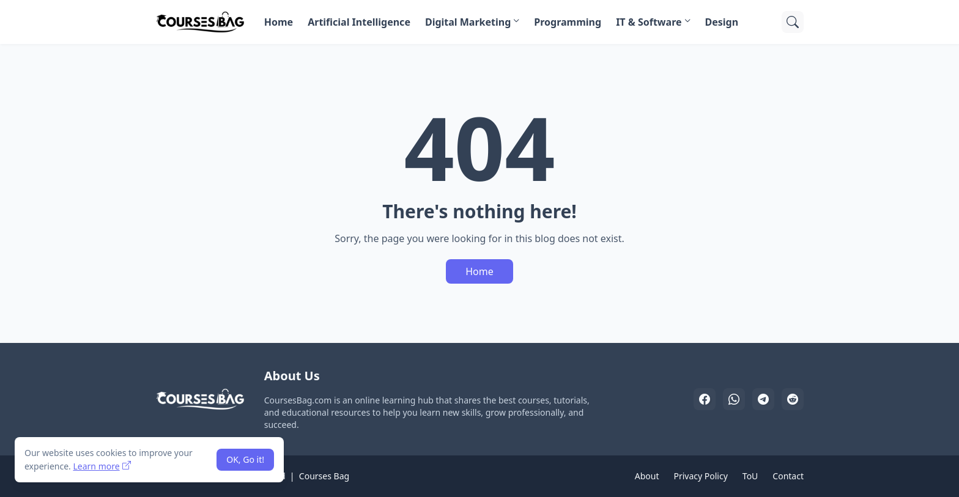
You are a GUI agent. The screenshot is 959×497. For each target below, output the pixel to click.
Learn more (96, 466)
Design (722, 22)
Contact (788, 476)
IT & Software (648, 22)
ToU (750, 476)
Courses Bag (324, 476)
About (647, 476)
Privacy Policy (700, 476)
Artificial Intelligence (359, 22)
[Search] (793, 22)
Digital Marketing (468, 22)
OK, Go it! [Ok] (245, 459)
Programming (567, 22)
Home (278, 22)
